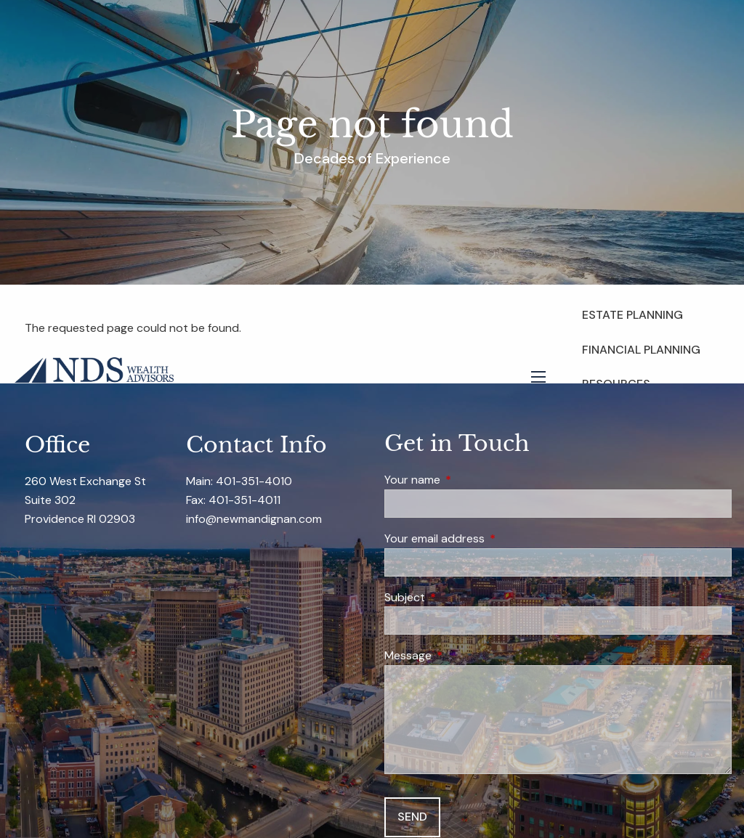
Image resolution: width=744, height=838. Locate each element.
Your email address (490, 538)
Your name (467, 479)
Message (463, 655)
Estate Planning (632, 314)
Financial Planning (641, 349)
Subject (460, 597)
